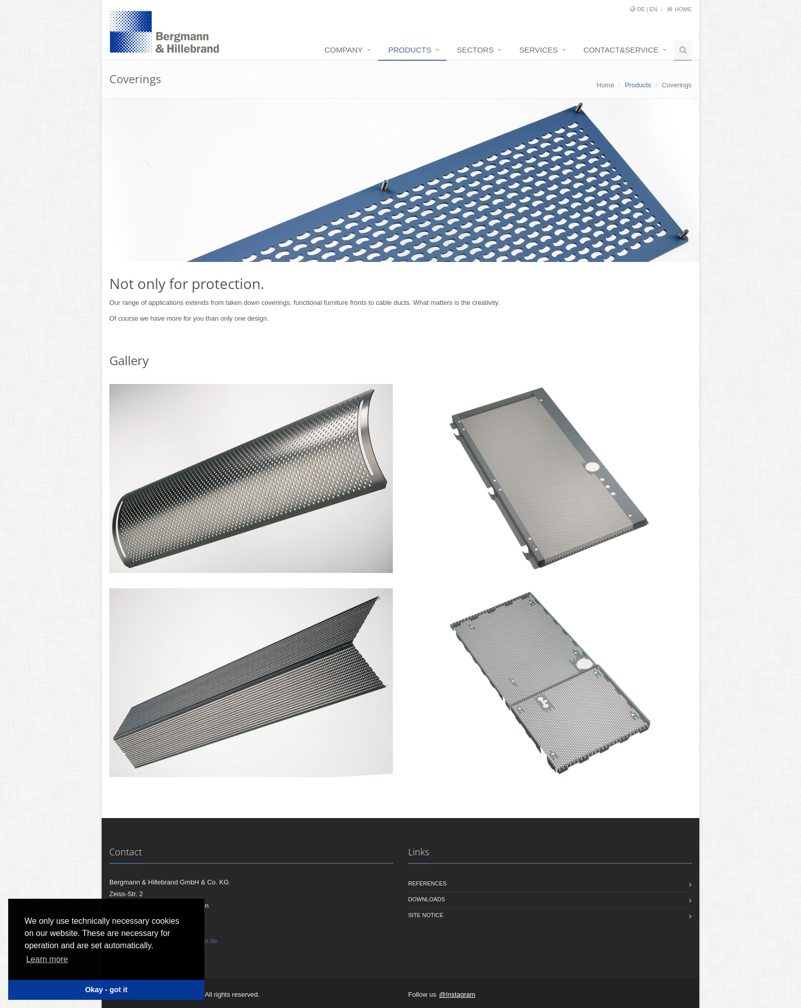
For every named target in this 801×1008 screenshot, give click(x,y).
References (427, 883)
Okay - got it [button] (106, 990)
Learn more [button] (47, 959)
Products (409, 49)
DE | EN (647, 9)
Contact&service (620, 49)
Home (683, 9)
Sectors (475, 49)
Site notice (425, 915)
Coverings (677, 85)
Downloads (426, 899)
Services (538, 49)
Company (343, 49)
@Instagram (457, 994)
